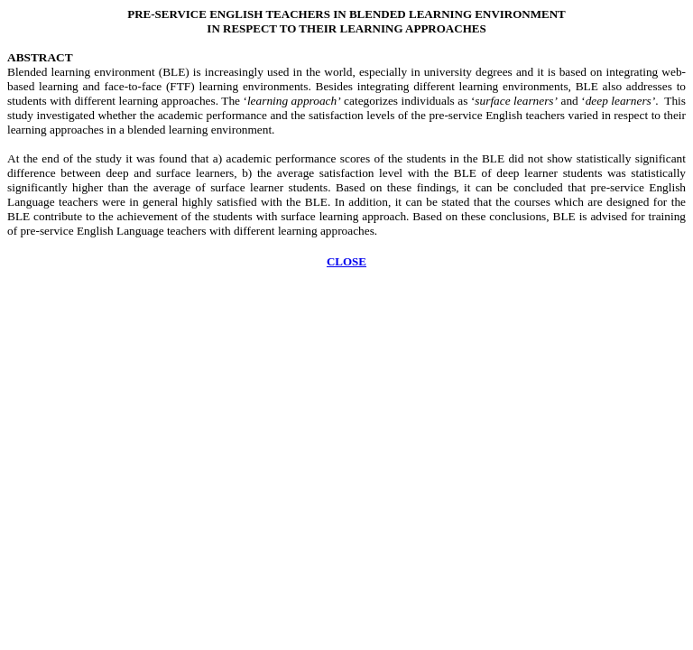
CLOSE (346, 261)
